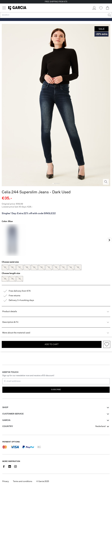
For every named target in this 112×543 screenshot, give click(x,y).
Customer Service (13, 414)
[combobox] (102, 426)
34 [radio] (71, 267)
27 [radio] (19, 267)
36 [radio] (78, 267)
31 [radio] (49, 267)
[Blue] (12, 240)
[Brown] (78, 240)
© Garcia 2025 (42, 481)
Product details (56, 311)
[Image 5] (58, 183)
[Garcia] (17, 7)
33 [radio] (63, 267)
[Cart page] (107, 7)
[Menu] (4, 8)
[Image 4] (57, 183)
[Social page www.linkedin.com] (9, 466)
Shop (5, 407)
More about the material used (56, 333)
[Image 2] (54, 183)
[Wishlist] (100, 8)
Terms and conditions (22, 481)
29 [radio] (34, 267)
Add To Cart (52, 344)
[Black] (34, 240)
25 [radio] (5, 267)
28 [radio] (27, 267)
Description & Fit (56, 322)
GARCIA (6, 420)
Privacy (5, 481)
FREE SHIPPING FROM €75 (56, 2)
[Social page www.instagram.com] (15, 466)
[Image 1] (53, 183)
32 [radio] (56, 267)
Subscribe (56, 390)
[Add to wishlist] (106, 344)
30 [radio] (41, 267)
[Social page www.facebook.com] (3, 466)
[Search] (109, 15)
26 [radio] (12, 267)
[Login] (94, 7)
